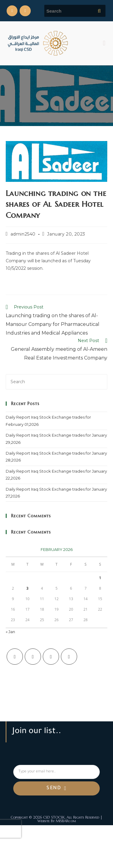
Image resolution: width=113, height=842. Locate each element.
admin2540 (23, 234)
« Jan (10, 631)
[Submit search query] (99, 11)
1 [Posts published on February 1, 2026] (100, 577)
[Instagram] (51, 656)
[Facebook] (33, 656)
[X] (15, 656)
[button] (104, 43)
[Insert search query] (57, 381)
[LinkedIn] (69, 656)
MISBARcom (66, 821)
